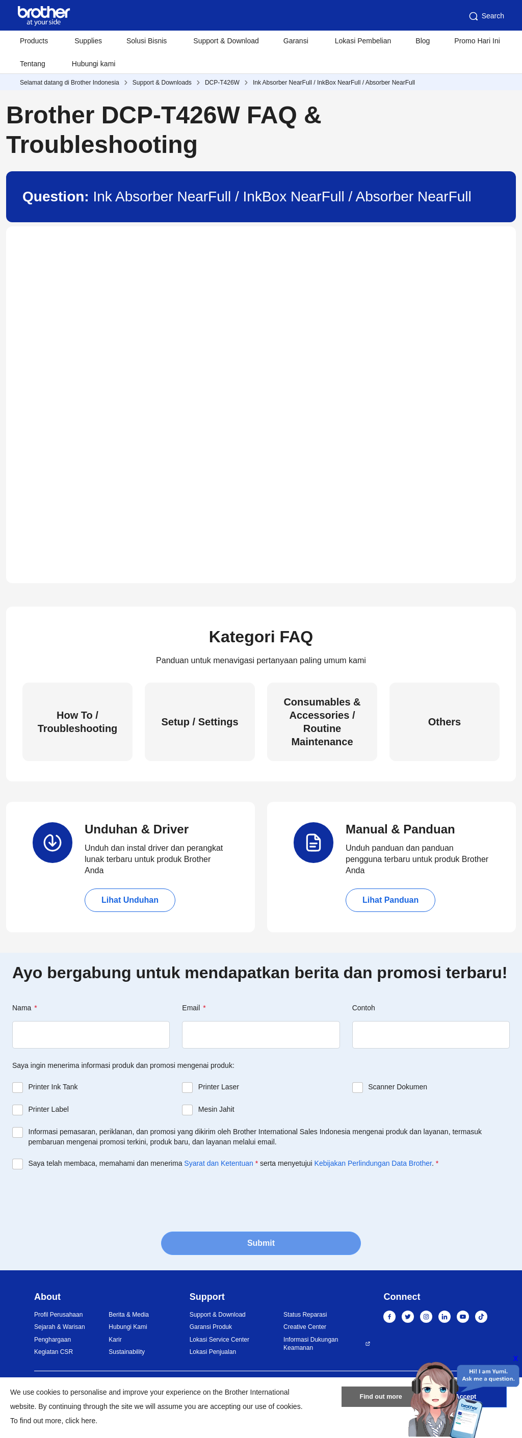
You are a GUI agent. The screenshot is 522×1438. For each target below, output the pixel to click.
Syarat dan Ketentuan (218, 1163)
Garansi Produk (211, 1326)
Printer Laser (218, 1087)
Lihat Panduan (390, 900)
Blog (422, 41)
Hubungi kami (94, 64)
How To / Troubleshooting (78, 722)
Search (485, 16)
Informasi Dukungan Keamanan (310, 1344)
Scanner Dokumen (397, 1087)
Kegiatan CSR (53, 1351)
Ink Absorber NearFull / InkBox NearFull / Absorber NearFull (334, 82)
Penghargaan (52, 1339)
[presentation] (89, 1199)
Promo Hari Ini (477, 41)
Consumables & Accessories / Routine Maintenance (321, 721)
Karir (115, 1339)
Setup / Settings (199, 721)
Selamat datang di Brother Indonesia (69, 82)
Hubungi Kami (128, 1326)
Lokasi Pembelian (363, 41)
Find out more (380, 1398)
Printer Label (49, 1109)
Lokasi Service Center (219, 1339)
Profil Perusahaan (58, 1314)
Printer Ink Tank (53, 1087)
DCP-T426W (222, 82)
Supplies (88, 41)
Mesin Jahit (216, 1109)
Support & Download (225, 41)
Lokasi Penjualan (213, 1351)
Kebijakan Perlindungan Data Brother (373, 1163)
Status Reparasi (305, 1314)
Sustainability (127, 1351)
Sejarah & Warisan (59, 1326)
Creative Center (304, 1326)
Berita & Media (129, 1314)
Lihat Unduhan (130, 900)
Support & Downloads (162, 82)
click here (80, 1421)
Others (444, 721)
